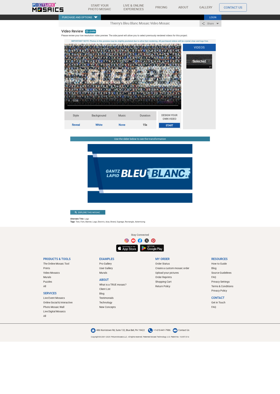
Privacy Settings (220, 281)
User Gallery (106, 268)
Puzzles (47, 281)
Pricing (161, 7)
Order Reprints (163, 277)
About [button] (184, 7)
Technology (105, 302)
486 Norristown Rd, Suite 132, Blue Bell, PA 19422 (118, 330)
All (44, 286)
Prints (46, 268)
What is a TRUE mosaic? (112, 284)
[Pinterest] (153, 240)
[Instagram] (126, 240)
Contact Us (181, 330)
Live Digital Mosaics (54, 311)
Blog (101, 293)
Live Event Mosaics (54, 298)
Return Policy (162, 286)
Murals (47, 277)
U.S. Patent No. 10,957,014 (178, 336)
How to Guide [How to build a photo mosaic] (219, 263)
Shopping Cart (163, 281)
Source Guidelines (221, 272)
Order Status (162, 263)
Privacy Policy (219, 290)
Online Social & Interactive (57, 302)
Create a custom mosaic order (172, 268)
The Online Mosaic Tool (56, 263)
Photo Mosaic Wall (53, 307)
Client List (104, 289)
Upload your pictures (167, 272)
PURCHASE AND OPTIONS (77, 17)
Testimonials (106, 298)
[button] (99, 7)
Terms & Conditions (222, 286)
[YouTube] (133, 240)
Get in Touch (218, 302)
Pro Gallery (105, 263)
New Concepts (107, 307)
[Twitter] (147, 240)
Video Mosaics (51, 272)
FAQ (213, 277)
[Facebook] (140, 240)
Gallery (205, 7)
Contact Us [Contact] (233, 7)
